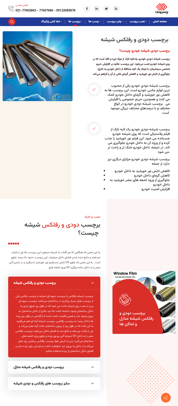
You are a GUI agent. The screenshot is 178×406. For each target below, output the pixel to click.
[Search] (11, 21)
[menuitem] (51, 21)
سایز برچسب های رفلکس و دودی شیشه (53, 383)
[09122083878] (166, 398)
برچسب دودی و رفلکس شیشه (53, 283)
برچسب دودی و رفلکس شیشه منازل (53, 367)
